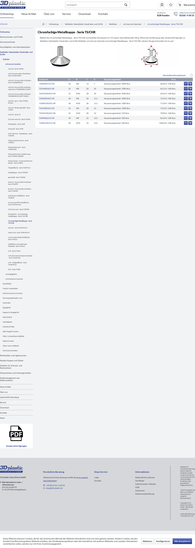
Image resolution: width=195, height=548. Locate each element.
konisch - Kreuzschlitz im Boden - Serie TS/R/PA (20, 190)
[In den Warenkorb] (190, 84)
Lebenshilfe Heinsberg (9, 397)
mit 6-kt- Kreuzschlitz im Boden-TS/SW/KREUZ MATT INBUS (19, 95)
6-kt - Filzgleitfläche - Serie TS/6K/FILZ (17, 264)
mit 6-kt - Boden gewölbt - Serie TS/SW (19, 109)
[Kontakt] (103, 14)
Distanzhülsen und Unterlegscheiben (15, 373)
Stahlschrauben (8, 341)
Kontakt (3, 413)
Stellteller (6, 59)
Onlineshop (5, 32)
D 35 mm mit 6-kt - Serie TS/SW (19, 119)
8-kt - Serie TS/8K (14, 269)
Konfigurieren (163, 541)
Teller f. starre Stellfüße (11, 346)
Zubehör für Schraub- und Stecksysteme (11, 366)
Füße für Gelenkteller (10, 288)
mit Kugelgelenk (11, 274)
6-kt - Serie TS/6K (14, 251)
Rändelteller (7, 284)
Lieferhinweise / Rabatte (145, 484)
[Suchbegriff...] (97, 5)
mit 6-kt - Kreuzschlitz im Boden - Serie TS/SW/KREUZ (20, 81)
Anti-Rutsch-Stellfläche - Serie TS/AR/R (18, 197)
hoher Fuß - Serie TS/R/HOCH (19, 233)
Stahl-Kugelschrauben (11, 331)
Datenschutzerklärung (144, 494)
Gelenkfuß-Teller (9, 327)
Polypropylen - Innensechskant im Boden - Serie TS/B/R (20, 162)
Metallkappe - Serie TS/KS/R (18, 172)
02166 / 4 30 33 (186, 15)
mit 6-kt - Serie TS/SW (15, 69)
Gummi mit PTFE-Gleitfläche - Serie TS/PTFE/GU (18, 203)
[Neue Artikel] (28, 14)
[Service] (66, 14)
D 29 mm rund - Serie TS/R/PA (18, 209)
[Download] (84, 14)
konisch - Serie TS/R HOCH (17, 228)
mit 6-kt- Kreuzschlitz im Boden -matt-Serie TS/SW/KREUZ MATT (19, 88)
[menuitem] (163, 5)
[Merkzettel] (171, 5)
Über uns (4, 392)
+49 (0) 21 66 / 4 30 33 (55, 485)
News (2, 418)
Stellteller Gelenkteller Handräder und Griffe (16, 53)
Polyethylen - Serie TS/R (16, 124)
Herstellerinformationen (174, 75)
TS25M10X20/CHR (47, 93)
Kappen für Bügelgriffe (11, 312)
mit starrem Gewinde (13, 64)
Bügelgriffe (7, 308)
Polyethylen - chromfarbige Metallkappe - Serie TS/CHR (18, 215)
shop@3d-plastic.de (54, 488)
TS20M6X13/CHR (46, 84)
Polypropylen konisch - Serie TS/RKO (18, 141)
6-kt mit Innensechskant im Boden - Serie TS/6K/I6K (20, 257)
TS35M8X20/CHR (46, 108)
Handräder (7, 303)
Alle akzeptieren (182, 541)
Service (3, 402)
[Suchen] (126, 5)
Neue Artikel (5, 387)
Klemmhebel (7, 317)
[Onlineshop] (7, 14)
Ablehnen (147, 541)
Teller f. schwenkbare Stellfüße (13, 336)
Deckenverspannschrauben (13, 293)
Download (4, 407)
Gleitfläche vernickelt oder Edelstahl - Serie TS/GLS (17, 245)
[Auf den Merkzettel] (186, 84)
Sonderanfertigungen (16, 436)
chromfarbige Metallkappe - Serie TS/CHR (20, 222)
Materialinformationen (145, 477)
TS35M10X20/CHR (47, 113)
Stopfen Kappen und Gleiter (12, 360)
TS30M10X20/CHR (47, 103)
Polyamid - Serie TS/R (15, 129)
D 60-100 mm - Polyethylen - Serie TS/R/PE (20, 135)
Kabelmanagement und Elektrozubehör (10, 379)
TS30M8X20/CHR (46, 98)
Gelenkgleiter (7, 322)
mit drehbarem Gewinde (14, 279)
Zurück (3, 24)
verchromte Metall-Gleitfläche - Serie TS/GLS (19, 238)
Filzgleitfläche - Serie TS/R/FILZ (19, 168)
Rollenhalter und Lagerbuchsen (13, 355)
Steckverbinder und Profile (11, 37)
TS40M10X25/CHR (47, 123)
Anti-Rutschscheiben (10, 351)
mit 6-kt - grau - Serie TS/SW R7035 (18, 102)
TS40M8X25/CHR (46, 118)
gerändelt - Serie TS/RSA (16, 177)
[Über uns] (49, 14)
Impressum (140, 490)
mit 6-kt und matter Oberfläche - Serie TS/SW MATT (19, 75)
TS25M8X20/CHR (46, 88)
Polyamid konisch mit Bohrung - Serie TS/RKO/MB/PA (19, 155)
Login (96, 477)
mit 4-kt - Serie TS (14, 115)
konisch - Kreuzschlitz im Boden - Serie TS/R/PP (20, 183)
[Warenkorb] (180, 5)
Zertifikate (139, 481)
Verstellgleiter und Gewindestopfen (15, 47)
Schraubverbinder (7, 42)
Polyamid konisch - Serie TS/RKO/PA (16, 148)
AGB (137, 487)
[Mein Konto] (163, 5)
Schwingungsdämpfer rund (12, 298)
